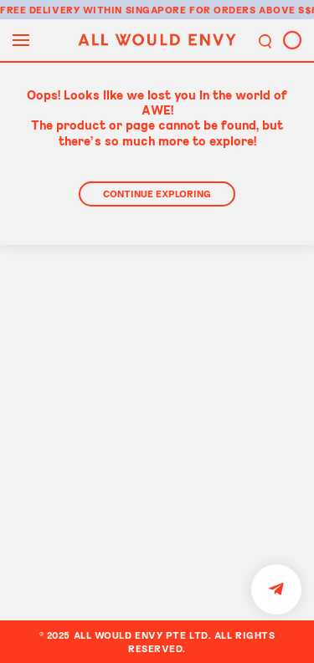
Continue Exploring (157, 193)
